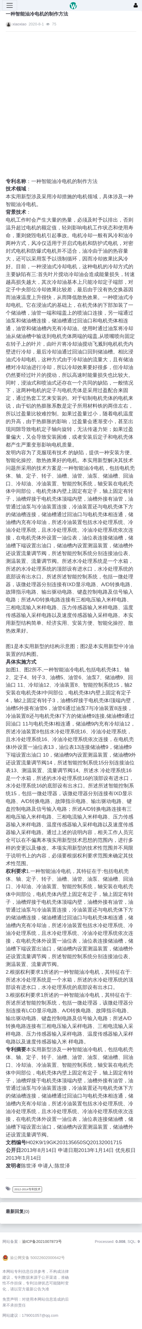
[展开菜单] (9, 5)
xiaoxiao (19, 24)
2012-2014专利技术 (27, 1189)
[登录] (136, 5)
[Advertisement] (65, 101)
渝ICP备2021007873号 (42, 1241)
